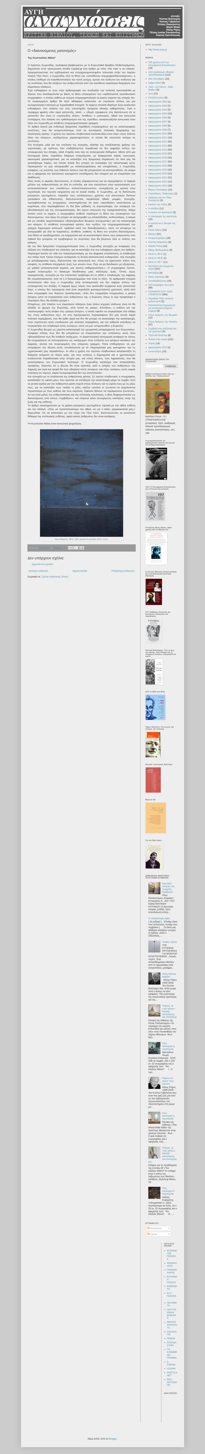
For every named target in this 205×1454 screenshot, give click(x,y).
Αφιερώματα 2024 (157, 185)
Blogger (113, 1438)
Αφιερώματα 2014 (157, 149)
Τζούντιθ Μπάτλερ (157, 335)
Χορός (151, 343)
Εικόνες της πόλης (157, 204)
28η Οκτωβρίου (156, 78)
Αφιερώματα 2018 (157, 165)
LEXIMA (171, 1368)
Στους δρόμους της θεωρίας (162, 315)
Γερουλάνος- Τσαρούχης (161, 193)
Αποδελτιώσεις (156, 97)
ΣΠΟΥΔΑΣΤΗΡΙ (171, 1344)
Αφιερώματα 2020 (157, 173)
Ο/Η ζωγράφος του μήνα (161, 285)
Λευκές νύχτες (169, 942)
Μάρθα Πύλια (155, 246)
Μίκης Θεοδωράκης (158, 250)
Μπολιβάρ (153, 272)
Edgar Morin (154, 82)
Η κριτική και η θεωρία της (161, 223)
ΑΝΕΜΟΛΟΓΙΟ (172, 1264)
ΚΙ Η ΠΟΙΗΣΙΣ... (172, 1296)
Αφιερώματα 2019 (157, 169)
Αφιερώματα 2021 (157, 177)
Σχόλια (152, 1234)
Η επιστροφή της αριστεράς (162, 216)
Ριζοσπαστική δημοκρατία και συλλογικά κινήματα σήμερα (161, 308)
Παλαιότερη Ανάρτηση (122, 571)
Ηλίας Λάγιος (155, 230)
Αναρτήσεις (154, 1228)
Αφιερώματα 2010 (157, 133)
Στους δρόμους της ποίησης (162, 321)
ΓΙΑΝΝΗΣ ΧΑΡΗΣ (172, 1271)
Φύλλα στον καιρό (157, 339)
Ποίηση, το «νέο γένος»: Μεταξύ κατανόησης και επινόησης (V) (162, 1154)
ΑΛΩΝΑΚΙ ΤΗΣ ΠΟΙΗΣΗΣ (172, 1254)
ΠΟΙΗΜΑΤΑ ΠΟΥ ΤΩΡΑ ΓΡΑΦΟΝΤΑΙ (160, 293)
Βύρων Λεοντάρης (157, 189)
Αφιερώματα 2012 (157, 141)
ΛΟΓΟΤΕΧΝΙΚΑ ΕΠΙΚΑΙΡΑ (171, 1313)
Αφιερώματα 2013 (157, 145)
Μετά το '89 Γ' (155, 262)
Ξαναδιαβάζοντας (157, 280)
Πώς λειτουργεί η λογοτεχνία (168, 1046)
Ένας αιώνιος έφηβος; (169, 975)
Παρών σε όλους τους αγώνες (168, 1081)
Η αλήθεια (153, 208)
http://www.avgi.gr (157, 49)
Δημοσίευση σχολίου (42, 564)
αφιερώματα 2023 (157, 347)
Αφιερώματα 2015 (157, 153)
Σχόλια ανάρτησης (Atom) (55, 576)
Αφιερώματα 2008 (157, 125)
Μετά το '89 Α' (155, 254)
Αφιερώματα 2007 (157, 121)
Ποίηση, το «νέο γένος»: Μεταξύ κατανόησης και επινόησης (169, 1011)
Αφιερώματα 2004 (157, 109)
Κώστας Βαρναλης (158, 242)
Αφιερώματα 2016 (157, 157)
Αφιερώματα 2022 (157, 181)
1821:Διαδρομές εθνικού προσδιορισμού (161, 73)
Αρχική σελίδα (79, 571)
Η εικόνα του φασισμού (160, 212)
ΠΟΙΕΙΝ (171, 1338)
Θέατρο (152, 234)
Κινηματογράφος (157, 238)
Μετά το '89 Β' (155, 258)
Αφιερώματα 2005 (157, 113)
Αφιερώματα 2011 (157, 137)
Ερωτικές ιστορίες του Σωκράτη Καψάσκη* (168, 887)
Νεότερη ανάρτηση (38, 571)
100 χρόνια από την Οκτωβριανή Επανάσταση (161, 64)
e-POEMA (171, 1363)
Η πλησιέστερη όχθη (159, 918)
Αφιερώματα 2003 (157, 105)
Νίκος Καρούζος (156, 276)
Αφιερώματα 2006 (157, 117)
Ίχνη (150, 93)
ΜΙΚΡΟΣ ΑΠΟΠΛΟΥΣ (172, 1325)
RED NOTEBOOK (172, 1382)
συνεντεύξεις (154, 351)
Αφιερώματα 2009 (157, 129)
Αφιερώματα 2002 (157, 101)
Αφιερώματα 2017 (157, 161)
